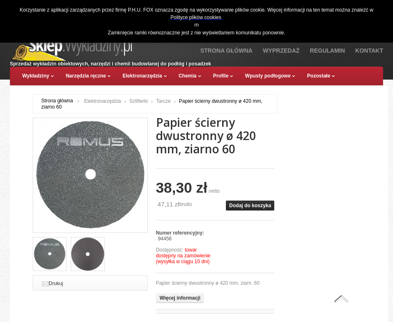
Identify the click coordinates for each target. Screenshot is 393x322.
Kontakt (369, 50)
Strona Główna (226, 50)
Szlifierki (138, 101)
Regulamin (327, 50)
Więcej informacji (180, 298)
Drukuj (56, 283)
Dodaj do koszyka (250, 205)
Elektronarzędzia (102, 101)
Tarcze (163, 101)
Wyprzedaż (281, 50)
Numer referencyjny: (180, 233)
